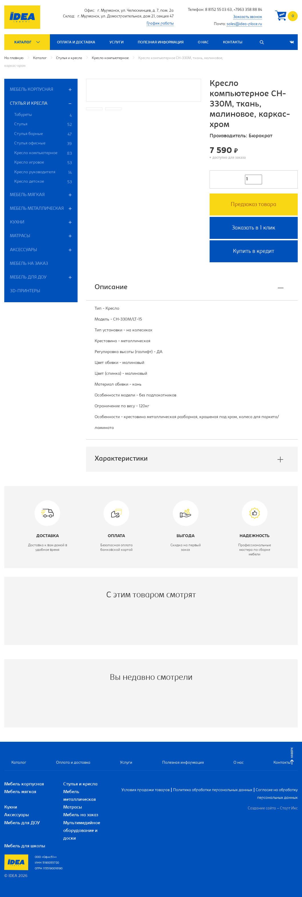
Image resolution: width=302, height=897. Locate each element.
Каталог (22, 42)
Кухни (17, 222)
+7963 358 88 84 (248, 10)
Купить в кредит (253, 251)
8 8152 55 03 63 (218, 10)
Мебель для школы (24, 846)
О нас (203, 42)
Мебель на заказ (29, 263)
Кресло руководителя (43, 172)
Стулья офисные (43, 143)
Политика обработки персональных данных (212, 790)
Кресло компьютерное (110, 58)
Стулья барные (43, 134)
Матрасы (20, 236)
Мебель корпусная (31, 89)
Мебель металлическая (37, 208)
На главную (13, 58)
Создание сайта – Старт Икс (273, 809)
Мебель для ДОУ (28, 277)
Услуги (116, 42)
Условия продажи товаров (145, 790)
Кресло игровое (43, 163)
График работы (160, 24)
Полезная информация (161, 42)
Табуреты (43, 115)
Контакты (232, 42)
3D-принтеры (25, 291)
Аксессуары (23, 250)
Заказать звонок (247, 17)
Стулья (43, 124)
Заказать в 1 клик (253, 228)
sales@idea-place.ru (244, 24)
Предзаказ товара (253, 204)
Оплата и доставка (76, 42)
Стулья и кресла (69, 58)
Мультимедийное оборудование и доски (81, 831)
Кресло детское (43, 182)
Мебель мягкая (27, 195)
